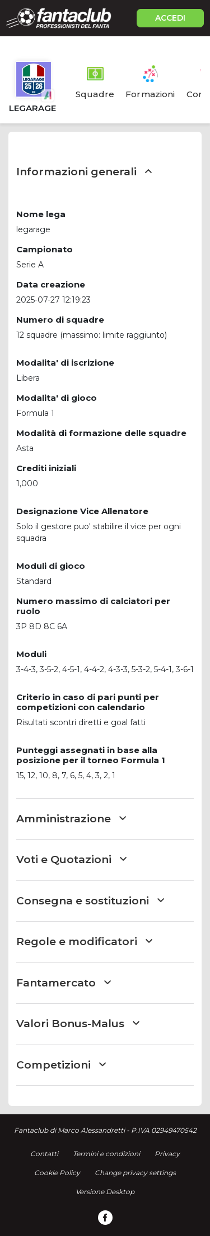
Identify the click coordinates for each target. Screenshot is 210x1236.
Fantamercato (63, 982)
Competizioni (61, 1064)
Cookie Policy (57, 1172)
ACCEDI (170, 18)
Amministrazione (71, 818)
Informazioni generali (84, 171)
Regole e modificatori (84, 941)
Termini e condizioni (106, 1153)
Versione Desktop (105, 1191)
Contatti (44, 1153)
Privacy (167, 1153)
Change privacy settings (135, 1172)
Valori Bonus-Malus (77, 1023)
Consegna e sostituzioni (90, 900)
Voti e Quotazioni (71, 859)
